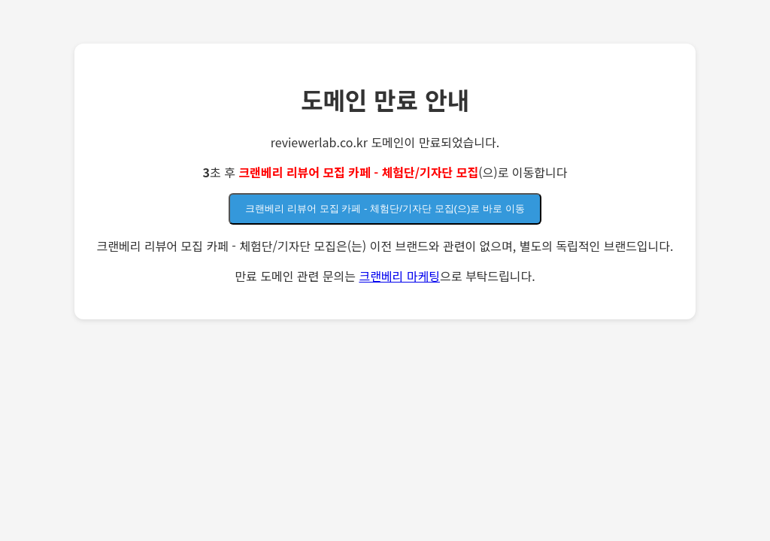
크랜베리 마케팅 (399, 276)
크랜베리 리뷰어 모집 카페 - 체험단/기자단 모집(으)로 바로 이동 (385, 208)
